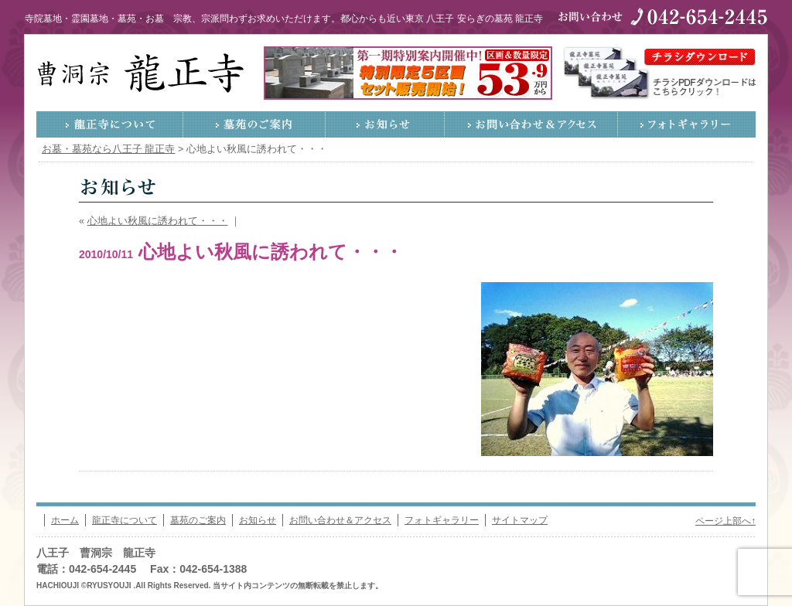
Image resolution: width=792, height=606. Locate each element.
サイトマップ (520, 520)
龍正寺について (109, 124)
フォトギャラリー (687, 124)
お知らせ (385, 124)
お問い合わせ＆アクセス (531, 124)
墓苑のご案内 (254, 124)
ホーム (65, 520)
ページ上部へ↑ (725, 521)
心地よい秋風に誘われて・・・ (157, 221)
